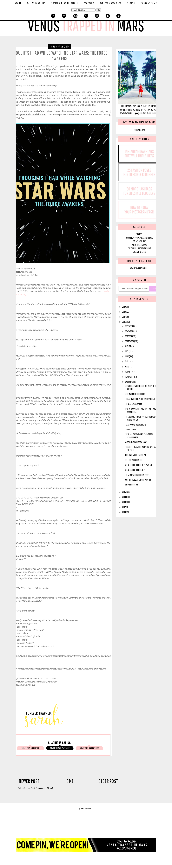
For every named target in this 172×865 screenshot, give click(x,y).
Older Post (108, 781)
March (128, 371)
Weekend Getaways (110, 3)
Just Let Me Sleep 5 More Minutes (138, 479)
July (127, 351)
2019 (124, 306)
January (128, 381)
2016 (124, 321)
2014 (124, 497)
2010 (124, 512)
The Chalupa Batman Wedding (139, 248)
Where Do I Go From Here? (135, 469)
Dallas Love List (36, 3)
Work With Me (149, 3)
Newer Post (29, 781)
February (129, 376)
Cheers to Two (130, 429)
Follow (136, 129)
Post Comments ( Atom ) (42, 788)
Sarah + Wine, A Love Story (135, 424)
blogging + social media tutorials (139, 237)
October (128, 336)
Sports (131, 3)
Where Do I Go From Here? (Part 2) (138, 465)
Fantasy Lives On (131, 484)
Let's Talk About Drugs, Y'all (136, 455)
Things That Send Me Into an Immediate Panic (142, 398)
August (128, 346)
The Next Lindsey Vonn (133, 403)
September (129, 341)
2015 (124, 491)
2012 (124, 507)
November (129, 331)
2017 (124, 316)
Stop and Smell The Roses (135, 394)
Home (69, 781)
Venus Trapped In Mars (139, 268)
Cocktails (89, 3)
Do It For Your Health (133, 459)
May (127, 361)
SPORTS (139, 234)
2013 (124, 502)
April (127, 366)
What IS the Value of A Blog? (136, 442)
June (127, 356)
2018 (124, 311)
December (129, 326)
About (18, 3)
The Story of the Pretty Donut (137, 474)
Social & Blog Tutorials (64, 3)
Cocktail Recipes (139, 251)
